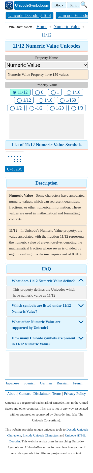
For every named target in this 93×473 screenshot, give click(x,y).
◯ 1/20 (57, 108)
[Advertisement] (46, 126)
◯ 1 (55, 92)
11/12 (46, 35)
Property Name (46, 58)
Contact (25, 394)
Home (41, 26)
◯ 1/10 (73, 92)
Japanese (12, 383)
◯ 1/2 (16, 108)
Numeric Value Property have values (38, 74)
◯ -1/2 (36, 108)
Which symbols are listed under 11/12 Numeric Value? (41, 308)
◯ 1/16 (45, 100)
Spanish (29, 383)
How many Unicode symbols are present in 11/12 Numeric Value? (43, 341)
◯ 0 (39, 92)
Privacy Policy (75, 394)
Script (74, 5)
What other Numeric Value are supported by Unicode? (36, 325)
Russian (62, 383)
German (46, 383)
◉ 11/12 (20, 92)
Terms (56, 394)
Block (58, 5)
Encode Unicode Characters (41, 435)
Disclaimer (41, 394)
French (78, 383)
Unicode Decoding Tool (29, 15)
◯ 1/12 (24, 100)
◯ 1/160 (68, 100)
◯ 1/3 (77, 108)
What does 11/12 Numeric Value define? (43, 281)
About (12, 394)
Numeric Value (67, 26)
